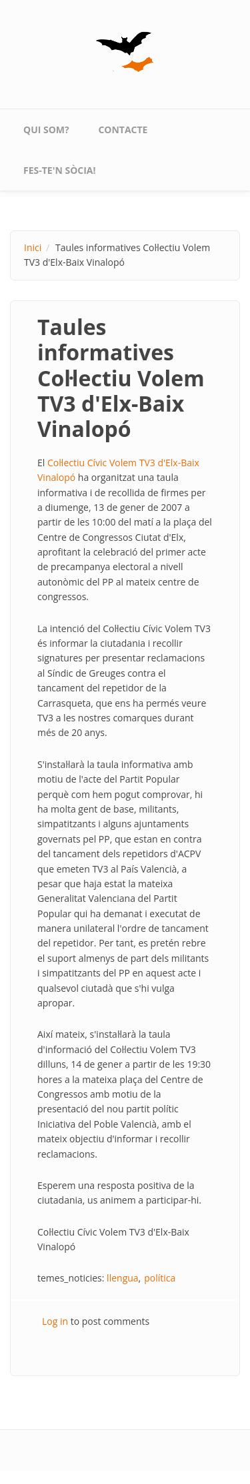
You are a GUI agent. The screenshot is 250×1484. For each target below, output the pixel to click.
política (159, 1278)
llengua (122, 1278)
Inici (32, 247)
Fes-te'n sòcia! (59, 170)
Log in (55, 1321)
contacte (122, 129)
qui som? (46, 129)
